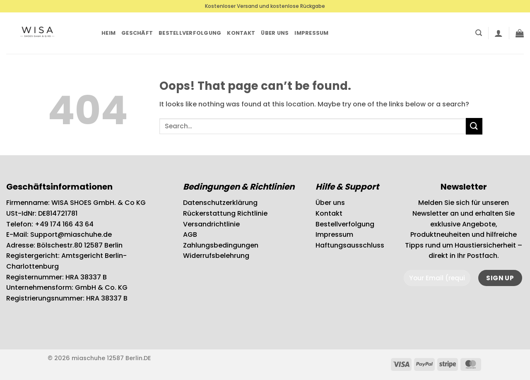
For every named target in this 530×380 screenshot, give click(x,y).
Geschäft (137, 32)
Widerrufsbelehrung (216, 255)
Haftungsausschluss (350, 245)
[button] (478, 33)
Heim (108, 32)
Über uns (275, 32)
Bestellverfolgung (190, 32)
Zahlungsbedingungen (220, 245)
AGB (190, 234)
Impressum (311, 32)
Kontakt (241, 32)
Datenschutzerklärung (220, 202)
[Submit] (474, 126)
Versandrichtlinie (211, 224)
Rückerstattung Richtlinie (225, 213)
